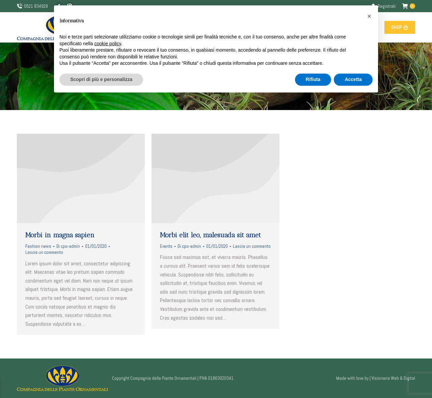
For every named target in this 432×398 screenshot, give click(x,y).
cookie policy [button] (107, 43)
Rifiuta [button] (313, 79)
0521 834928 (32, 6)
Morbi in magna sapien (59, 235)
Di (68, 246)
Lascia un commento (44, 252)
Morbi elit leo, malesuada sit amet (210, 235)
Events (166, 246)
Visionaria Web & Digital (393, 378)
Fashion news (38, 246)
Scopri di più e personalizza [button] (101, 79)
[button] (369, 16)
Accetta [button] (353, 79)
